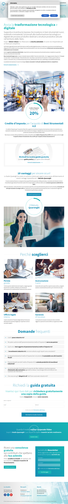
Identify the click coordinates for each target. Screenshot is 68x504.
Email (5, 405)
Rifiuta (45, 15)
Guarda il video (34, 437)
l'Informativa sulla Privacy (39, 410)
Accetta (54, 15)
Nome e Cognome (7, 400)
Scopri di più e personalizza (17, 15)
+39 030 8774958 (25, 491)
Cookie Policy (38, 501)
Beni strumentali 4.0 (41, 491)
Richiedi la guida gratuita (34, 194)
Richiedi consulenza (10, 467)
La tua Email (40, 463)
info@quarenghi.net (26, 495)
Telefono (37, 405)
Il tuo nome (40, 457)
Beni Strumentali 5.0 (41, 490)
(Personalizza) (44, 501)
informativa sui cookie (31, 8)
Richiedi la (10, 65)
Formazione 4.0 (40, 493)
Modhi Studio (53, 501)
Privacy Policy (32, 501)
